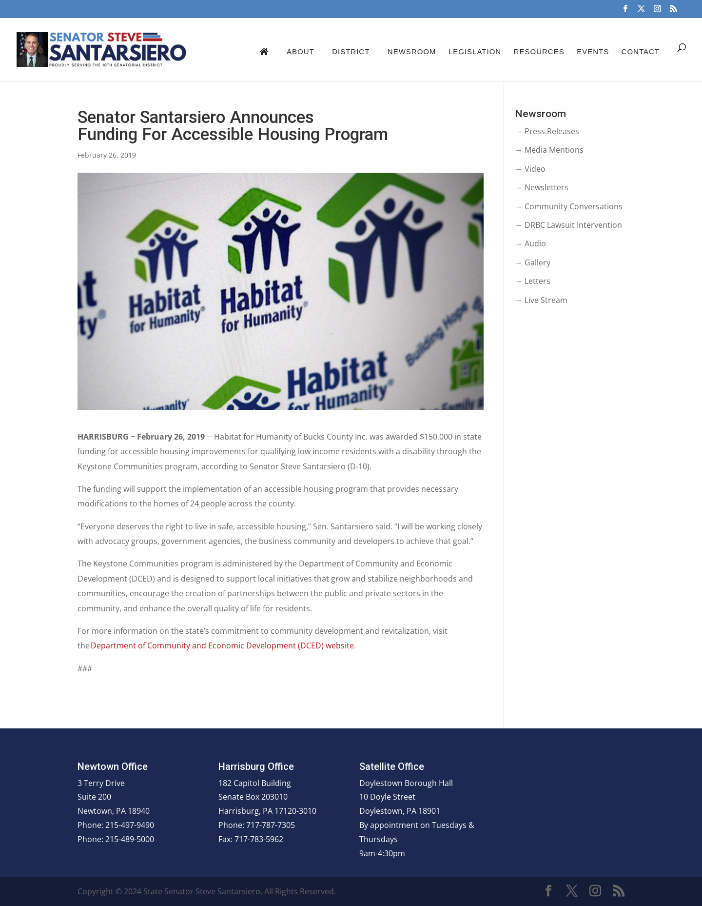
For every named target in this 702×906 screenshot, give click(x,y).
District (351, 51)
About (300, 51)
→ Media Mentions (549, 149)
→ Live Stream (541, 300)
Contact (641, 51)
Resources (539, 51)
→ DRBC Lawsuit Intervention (568, 225)
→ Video (530, 168)
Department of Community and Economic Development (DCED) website (222, 645)
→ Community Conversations (569, 206)
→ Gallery (532, 262)
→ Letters (532, 281)
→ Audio (530, 243)
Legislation (474, 51)
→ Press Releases (547, 131)
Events (593, 51)
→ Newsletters (541, 187)
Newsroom (412, 51)
